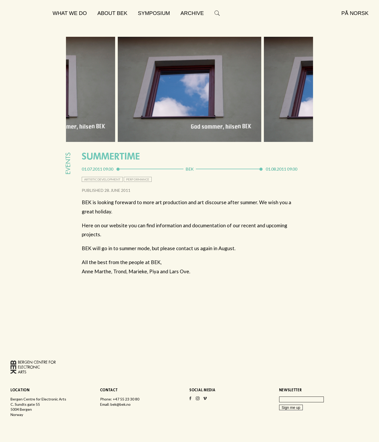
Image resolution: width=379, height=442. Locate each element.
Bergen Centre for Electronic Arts (29, 26)
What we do (70, 13)
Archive (192, 13)
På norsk (354, 13)
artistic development (102, 179)
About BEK (112, 13)
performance (137, 179)
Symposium (154, 13)
